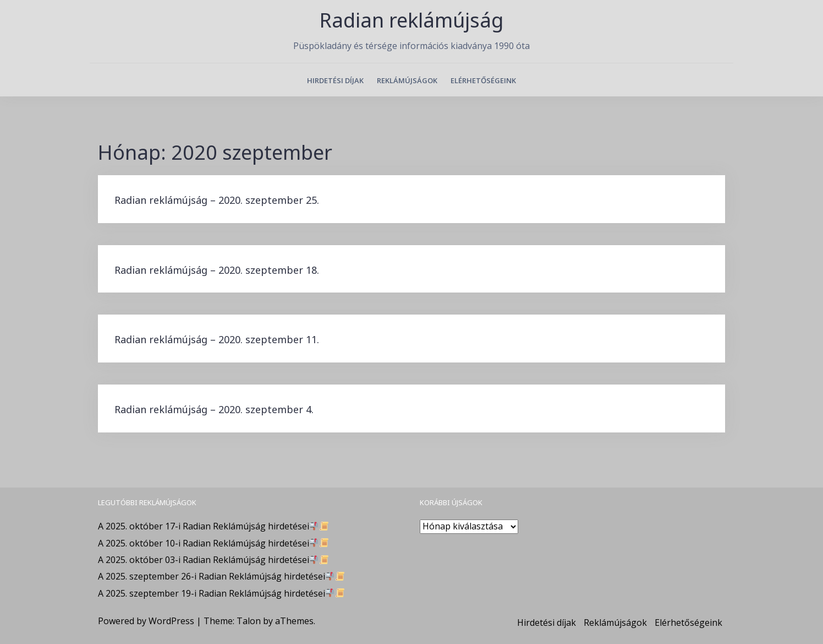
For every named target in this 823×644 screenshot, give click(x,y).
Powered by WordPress (146, 621)
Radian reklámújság (411, 20)
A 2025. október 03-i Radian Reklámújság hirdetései (213, 560)
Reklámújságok (407, 80)
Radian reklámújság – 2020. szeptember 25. (216, 200)
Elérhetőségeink (483, 80)
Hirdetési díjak (335, 80)
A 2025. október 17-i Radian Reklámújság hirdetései (213, 526)
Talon (249, 621)
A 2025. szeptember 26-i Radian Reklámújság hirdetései (221, 576)
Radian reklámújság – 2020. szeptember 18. (216, 270)
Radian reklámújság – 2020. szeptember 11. (216, 339)
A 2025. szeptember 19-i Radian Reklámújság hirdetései (221, 593)
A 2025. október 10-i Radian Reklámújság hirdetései (213, 543)
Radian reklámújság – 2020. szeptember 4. (214, 409)
